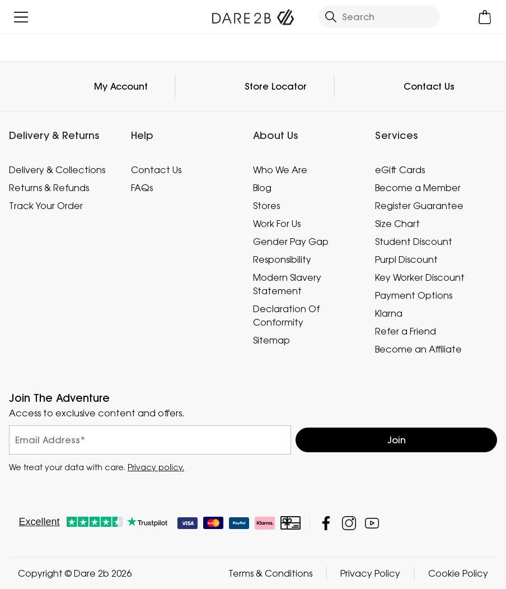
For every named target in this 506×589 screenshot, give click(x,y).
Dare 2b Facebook (326, 523)
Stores (266, 205)
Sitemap (271, 340)
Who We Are (280, 169)
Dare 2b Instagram (349, 523)
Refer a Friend (405, 331)
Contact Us (429, 86)
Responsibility (282, 259)
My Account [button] (121, 86)
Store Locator (276, 86)
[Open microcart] (485, 17)
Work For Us (277, 223)
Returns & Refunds (49, 187)
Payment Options (413, 295)
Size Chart (397, 223)
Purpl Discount (406, 259)
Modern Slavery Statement (287, 284)
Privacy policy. (156, 467)
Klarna (388, 313)
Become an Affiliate (418, 349)
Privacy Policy (370, 573)
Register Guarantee (419, 205)
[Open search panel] (379, 17)
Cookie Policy (458, 573)
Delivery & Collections (57, 169)
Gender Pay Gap (291, 241)
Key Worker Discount (420, 277)
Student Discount (413, 241)
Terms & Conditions (270, 573)
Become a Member (418, 187)
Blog (262, 187)
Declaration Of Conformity (286, 315)
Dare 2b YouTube (372, 523)
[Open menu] (21, 17)
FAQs (142, 187)
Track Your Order (46, 205)
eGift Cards (400, 169)
